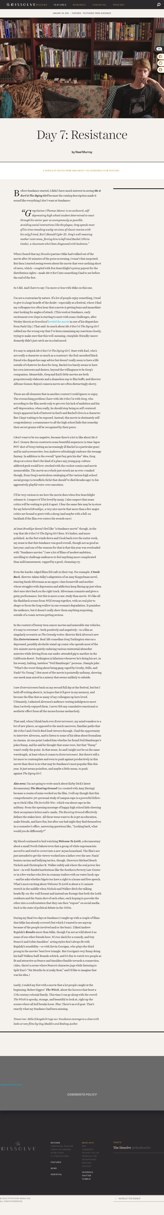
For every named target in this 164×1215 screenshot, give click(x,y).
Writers (86, 1163)
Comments (88, 1150)
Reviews (41, 5)
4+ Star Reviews (60, 1156)
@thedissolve (141, 1147)
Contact (87, 1166)
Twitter (86, 1176)
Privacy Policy (90, 1153)
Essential (100, 5)
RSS (84, 1146)
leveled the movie (58, 321)
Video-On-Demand (61, 1150)
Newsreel (79, 5)
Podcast (119, 5)
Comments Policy (82, 1094)
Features (60, 5)
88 (159, 49)
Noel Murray (83, 152)
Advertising (89, 1160)
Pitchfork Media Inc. (19, 1198)
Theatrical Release (62, 1146)
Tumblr (86, 1179)
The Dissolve (21, 4)
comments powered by (11, 1084)
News (54, 1168)
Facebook (87, 1172)
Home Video (57, 1153)
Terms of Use (89, 1156)
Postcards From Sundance (97, 13)
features (76, 13)
